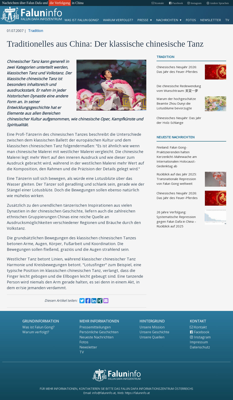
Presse (142, 20)
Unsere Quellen (152, 337)
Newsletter (210, 20)
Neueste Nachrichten (175, 137)
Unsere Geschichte (154, 332)
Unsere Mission (152, 327)
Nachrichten (167, 20)
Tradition (35, 30)
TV (227, 20)
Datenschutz (200, 347)
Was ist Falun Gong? (82, 20)
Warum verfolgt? (118, 20)
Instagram (194, 3)
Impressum (199, 342)
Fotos (191, 20)
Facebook (176, 3)
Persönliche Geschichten (98, 332)
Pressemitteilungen (95, 327)
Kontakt (158, 3)
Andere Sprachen (218, 3)
